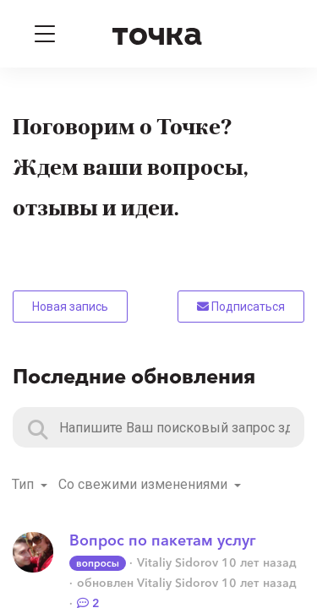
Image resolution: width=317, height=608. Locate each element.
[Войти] (273, 34)
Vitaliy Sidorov (177, 562)
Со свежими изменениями (144, 484)
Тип (24, 484)
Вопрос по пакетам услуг (162, 540)
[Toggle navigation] (45, 33)
